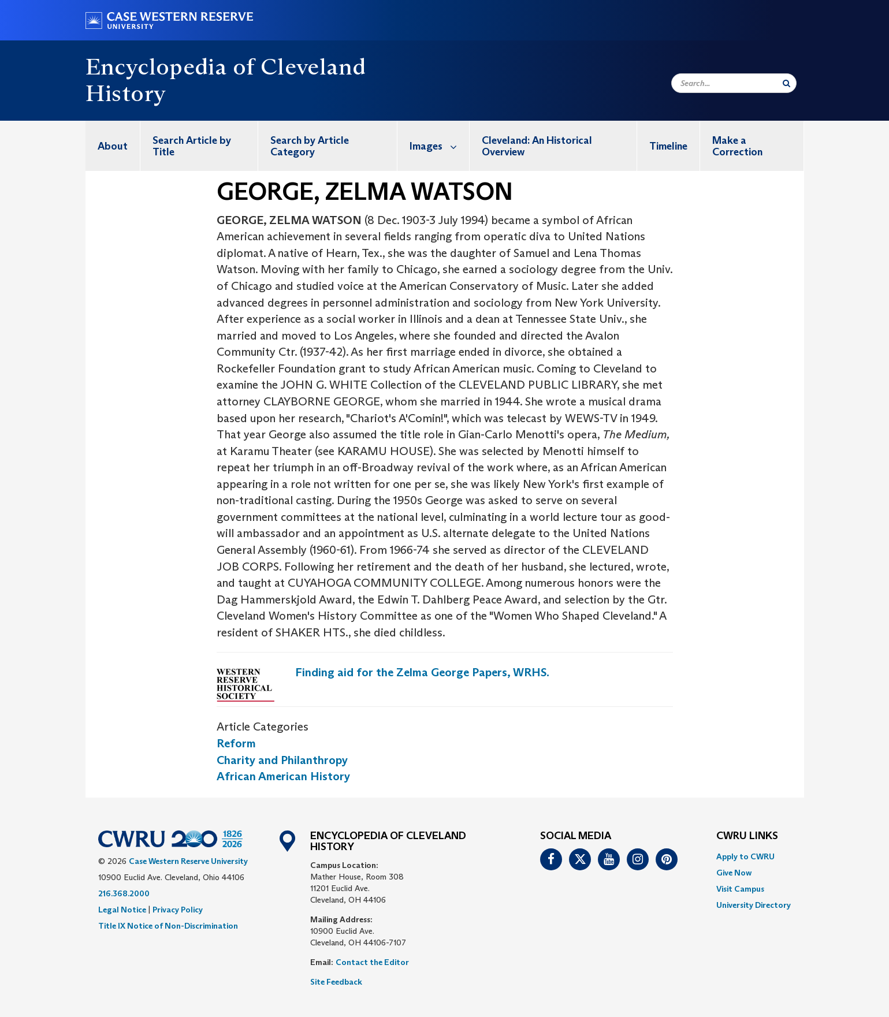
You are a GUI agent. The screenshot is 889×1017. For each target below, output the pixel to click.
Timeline (668, 146)
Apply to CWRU (745, 856)
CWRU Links (747, 836)
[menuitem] (112, 146)
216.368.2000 (124, 893)
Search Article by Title (191, 146)
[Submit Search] (786, 83)
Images (439, 145)
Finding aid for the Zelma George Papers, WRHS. (422, 672)
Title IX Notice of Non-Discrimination (168, 926)
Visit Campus (740, 889)
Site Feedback (336, 982)
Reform (236, 743)
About (113, 146)
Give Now (734, 872)
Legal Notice (122, 909)
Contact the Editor (372, 962)
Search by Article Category (309, 146)
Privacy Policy (177, 909)
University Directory (753, 905)
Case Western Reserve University (188, 861)
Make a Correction (737, 146)
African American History (283, 776)
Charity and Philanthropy (282, 760)
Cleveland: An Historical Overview (537, 146)
